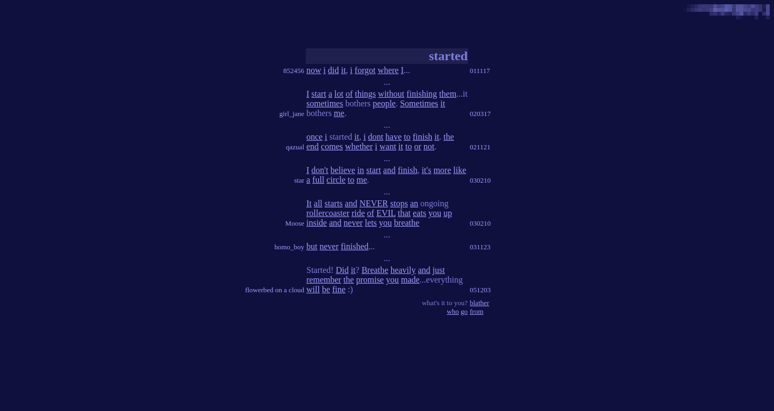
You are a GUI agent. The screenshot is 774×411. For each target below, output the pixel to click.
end (312, 146)
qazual (295, 147)
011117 (480, 71)
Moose (294, 223)
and (389, 170)
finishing (421, 93)
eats (419, 213)
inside (316, 222)
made (410, 279)
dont (375, 136)
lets (371, 222)
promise (370, 279)
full (318, 179)
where (388, 70)
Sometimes (419, 103)
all (318, 203)
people (384, 103)
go (464, 311)
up (447, 213)
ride (358, 213)
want (387, 146)
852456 (293, 71)
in (360, 170)
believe (343, 170)
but (311, 246)
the (448, 136)
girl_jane (292, 114)
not (429, 146)
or (417, 146)
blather (479, 303)
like (459, 170)
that (404, 213)
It (309, 203)
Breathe (375, 270)
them (447, 93)
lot (338, 93)
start (318, 93)
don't (319, 170)
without (391, 93)
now (313, 70)
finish (422, 136)
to (407, 136)
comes (332, 146)
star (299, 180)
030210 (480, 180)
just (439, 270)
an (414, 203)
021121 (480, 147)
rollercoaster (327, 213)
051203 (480, 290)
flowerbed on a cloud (274, 290)
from (476, 311)
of (349, 93)
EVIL (386, 213)
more (442, 170)
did (333, 70)
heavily (402, 270)
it (343, 70)
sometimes (324, 103)
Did (342, 270)
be (326, 289)
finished (355, 246)
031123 (480, 247)
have (393, 136)
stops (399, 203)
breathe (406, 222)
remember (323, 279)
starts (334, 203)
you (434, 213)
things (365, 93)
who (452, 311)
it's (426, 170)
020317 (480, 114)
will (313, 289)
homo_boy (289, 247)
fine (339, 289)
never (353, 222)
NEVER (374, 203)
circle (336, 179)
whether (359, 146)
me (339, 113)
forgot (365, 70)
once (314, 136)
